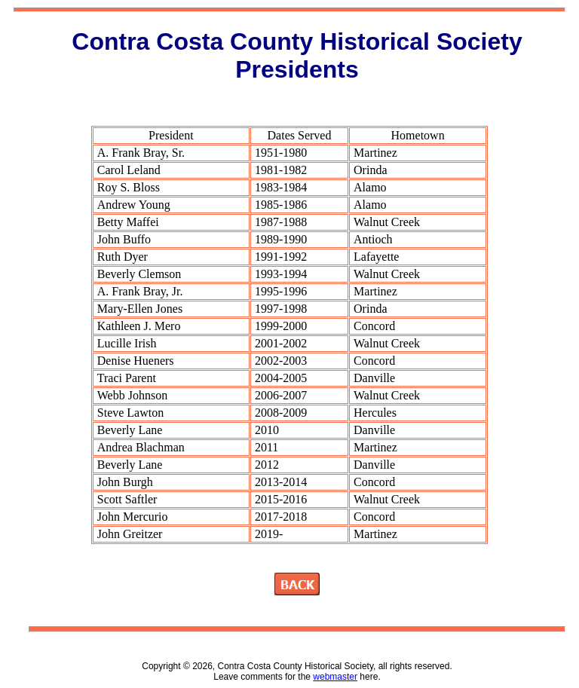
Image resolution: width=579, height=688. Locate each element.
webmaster (335, 676)
